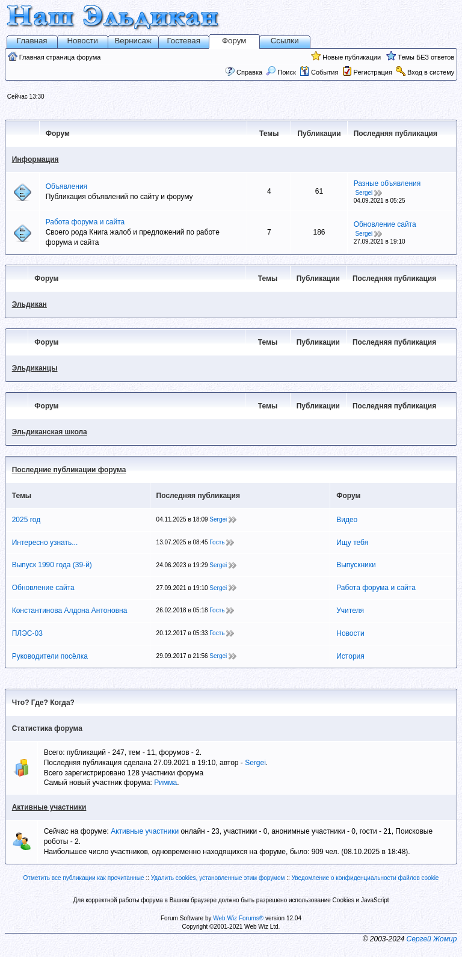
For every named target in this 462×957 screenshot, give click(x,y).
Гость (216, 542)
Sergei (363, 192)
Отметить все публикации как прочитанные (83, 878)
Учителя (350, 610)
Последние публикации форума (69, 470)
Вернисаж (133, 40)
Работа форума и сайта (85, 222)
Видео (346, 519)
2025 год (26, 519)
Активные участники (49, 807)
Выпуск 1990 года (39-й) (52, 565)
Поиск (281, 72)
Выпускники (356, 565)
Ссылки (285, 40)
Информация (35, 159)
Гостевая (183, 40)
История (350, 656)
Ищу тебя (352, 542)
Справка (249, 72)
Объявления (66, 186)
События (319, 72)
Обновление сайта (385, 224)
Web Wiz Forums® (238, 918)
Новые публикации (351, 57)
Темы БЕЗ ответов (426, 57)
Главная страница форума (60, 57)
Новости (82, 40)
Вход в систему (430, 72)
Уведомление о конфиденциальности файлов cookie (365, 878)
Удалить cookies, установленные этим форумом (218, 878)
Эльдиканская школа (49, 432)
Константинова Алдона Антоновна (70, 610)
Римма (165, 782)
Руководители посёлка (50, 656)
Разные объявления (387, 183)
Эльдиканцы (35, 368)
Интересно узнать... (45, 542)
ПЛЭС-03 (27, 633)
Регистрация (373, 72)
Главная (32, 40)
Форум (234, 40)
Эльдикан (29, 304)
